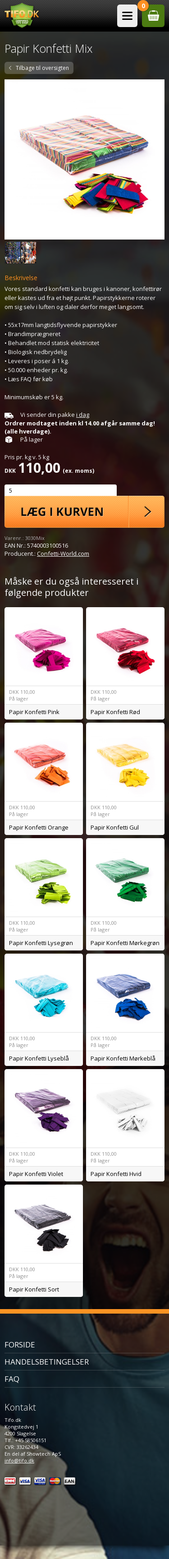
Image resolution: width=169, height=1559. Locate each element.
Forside (20, 1344)
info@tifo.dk (19, 1460)
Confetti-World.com (63, 553)
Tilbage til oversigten (42, 68)
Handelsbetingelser (47, 1361)
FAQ (12, 1379)
